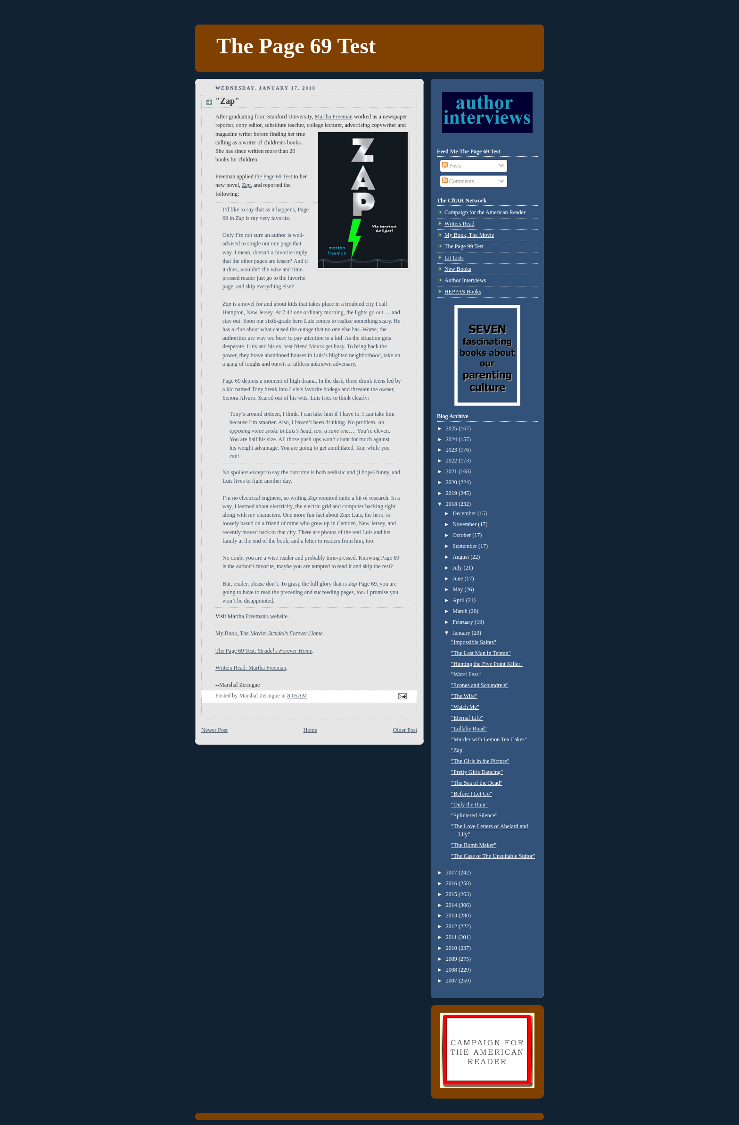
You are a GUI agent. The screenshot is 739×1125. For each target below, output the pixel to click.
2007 (452, 980)
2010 (452, 948)
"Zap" (458, 750)
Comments (458, 181)
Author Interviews (465, 280)
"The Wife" (464, 696)
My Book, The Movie (469, 235)
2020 (452, 482)
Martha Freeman (334, 116)
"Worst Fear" (466, 674)
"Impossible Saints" (473, 642)
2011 (452, 937)
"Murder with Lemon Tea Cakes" (489, 739)
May (458, 589)
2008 (452, 969)
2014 (452, 905)
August (461, 557)
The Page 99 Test (464, 246)
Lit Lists (454, 257)
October (462, 535)
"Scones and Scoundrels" (479, 685)
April (459, 600)
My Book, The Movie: (268, 633)
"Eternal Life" (467, 717)
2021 (452, 471)
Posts (451, 165)
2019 (452, 493)
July (457, 567)
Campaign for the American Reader (485, 212)
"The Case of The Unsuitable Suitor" (493, 856)
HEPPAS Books (462, 291)
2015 (452, 894)
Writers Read (459, 223)
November (465, 524)
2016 (452, 883)
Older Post (405, 730)
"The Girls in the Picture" (480, 761)
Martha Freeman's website (257, 616)
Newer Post (214, 730)
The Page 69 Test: (263, 650)
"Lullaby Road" (469, 728)
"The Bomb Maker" (473, 845)
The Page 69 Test (296, 46)
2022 (452, 460)
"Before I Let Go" (471, 793)
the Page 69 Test (273, 176)
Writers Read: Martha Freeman (250, 667)
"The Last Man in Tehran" (480, 653)
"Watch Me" (465, 707)
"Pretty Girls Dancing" (477, 772)
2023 (452, 449)
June (458, 578)
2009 (452, 959)
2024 (452, 439)
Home (311, 730)
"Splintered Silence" (474, 815)
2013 (452, 915)
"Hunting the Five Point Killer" (487, 664)
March (460, 611)
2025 (452, 428)
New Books (457, 269)
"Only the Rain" (469, 804)
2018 (452, 504)
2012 (452, 926)
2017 (452, 872)
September (465, 546)
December (464, 513)
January (462, 633)
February (463, 622)
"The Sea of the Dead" (476, 783)
